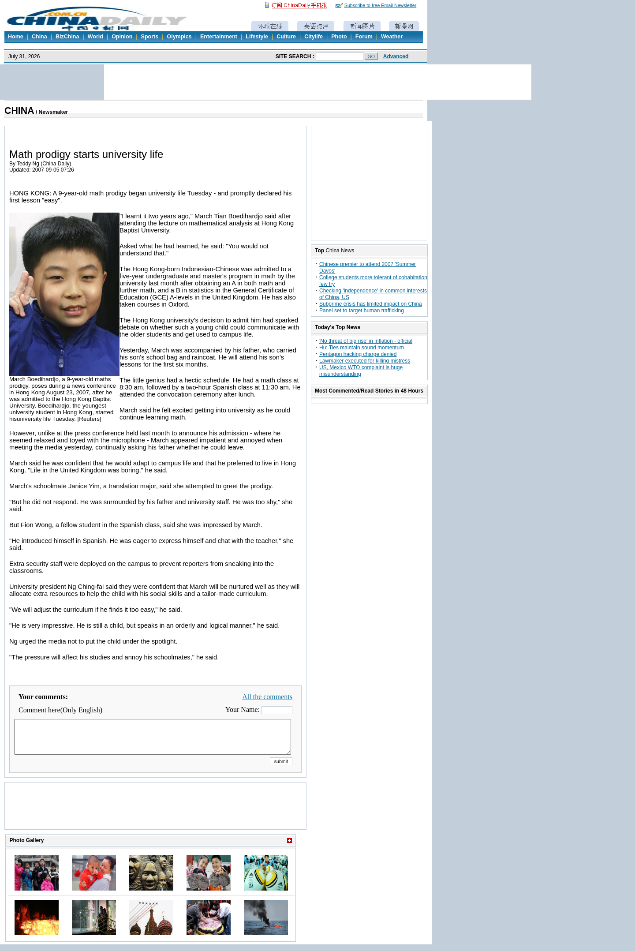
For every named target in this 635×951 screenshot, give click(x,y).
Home (15, 37)
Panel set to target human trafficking (361, 310)
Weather (392, 37)
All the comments (267, 696)
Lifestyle (257, 37)
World (95, 37)
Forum (364, 37)
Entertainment (218, 37)
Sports (150, 37)
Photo (339, 37)
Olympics (179, 37)
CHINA (19, 110)
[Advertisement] (155, 817)
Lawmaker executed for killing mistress (364, 361)
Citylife (313, 37)
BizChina (67, 37)
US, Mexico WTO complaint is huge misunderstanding (361, 370)
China (39, 37)
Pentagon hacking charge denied (357, 354)
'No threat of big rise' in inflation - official (365, 341)
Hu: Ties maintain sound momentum (361, 347)
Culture (286, 37)
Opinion (122, 37)
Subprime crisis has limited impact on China (370, 304)
